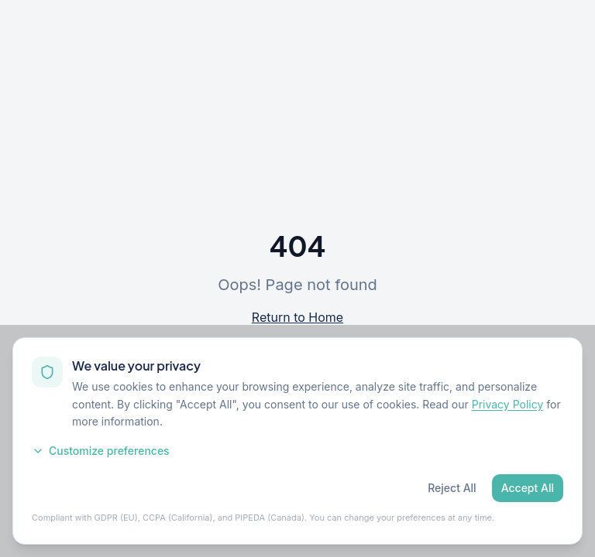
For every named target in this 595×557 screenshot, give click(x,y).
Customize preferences (101, 450)
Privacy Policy (508, 404)
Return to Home (297, 317)
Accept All (527, 487)
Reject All (452, 487)
